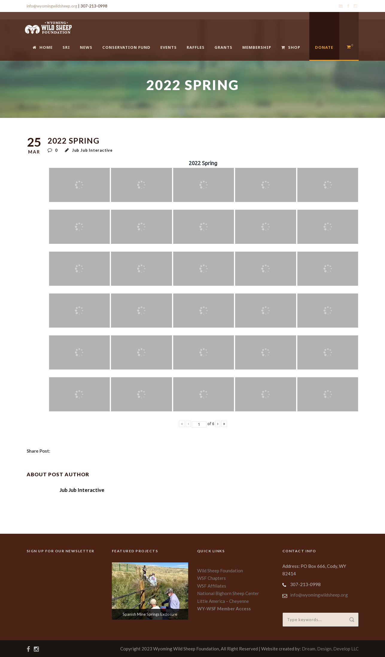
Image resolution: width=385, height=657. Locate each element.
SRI (66, 47)
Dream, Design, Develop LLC (330, 648)
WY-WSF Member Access (224, 608)
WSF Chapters (211, 578)
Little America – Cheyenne (223, 601)
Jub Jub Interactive (92, 150)
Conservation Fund (126, 47)
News (86, 47)
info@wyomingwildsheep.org (52, 6)
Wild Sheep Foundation (220, 570)
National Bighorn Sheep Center (228, 593)
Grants (223, 47)
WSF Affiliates (211, 585)
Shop (290, 47)
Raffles (196, 47)
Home (43, 47)
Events (168, 47)
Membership (256, 47)
